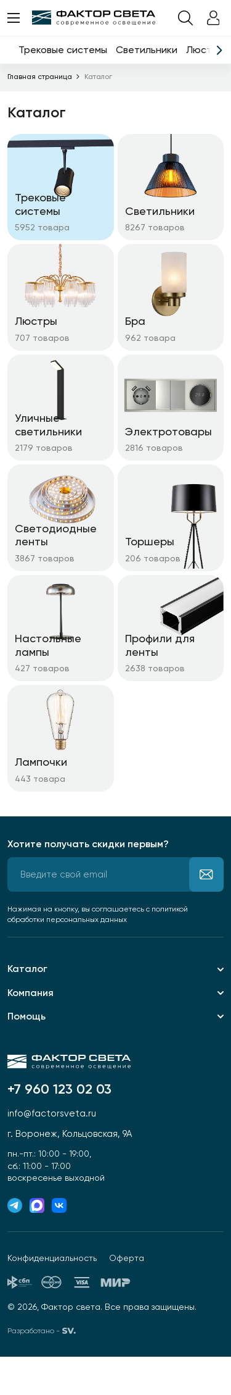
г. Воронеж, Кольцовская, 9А (69, 1133)
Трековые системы (62, 50)
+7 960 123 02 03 (59, 1089)
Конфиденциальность (52, 1258)
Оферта (126, 1258)
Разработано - (41, 1330)
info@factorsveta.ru (51, 1113)
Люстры (205, 50)
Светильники (146, 50)
